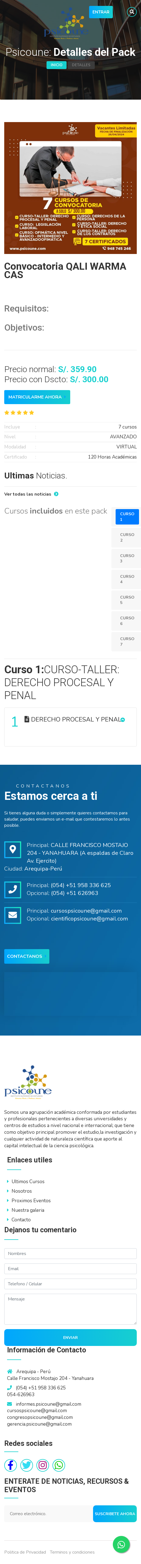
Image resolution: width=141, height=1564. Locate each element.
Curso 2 (127, 537)
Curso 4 (127, 579)
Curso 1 (127, 516)
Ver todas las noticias (31, 494)
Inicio (56, 65)
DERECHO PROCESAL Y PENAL (65, 722)
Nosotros (19, 1191)
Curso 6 (127, 620)
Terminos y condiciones (72, 1552)
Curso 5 (127, 600)
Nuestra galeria (25, 1210)
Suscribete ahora (115, 1514)
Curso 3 (127, 558)
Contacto (19, 1220)
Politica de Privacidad (25, 1552)
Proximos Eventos (29, 1200)
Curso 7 (127, 641)
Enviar (70, 1337)
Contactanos (27, 956)
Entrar (100, 12)
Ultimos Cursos (26, 1181)
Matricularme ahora (37, 397)
